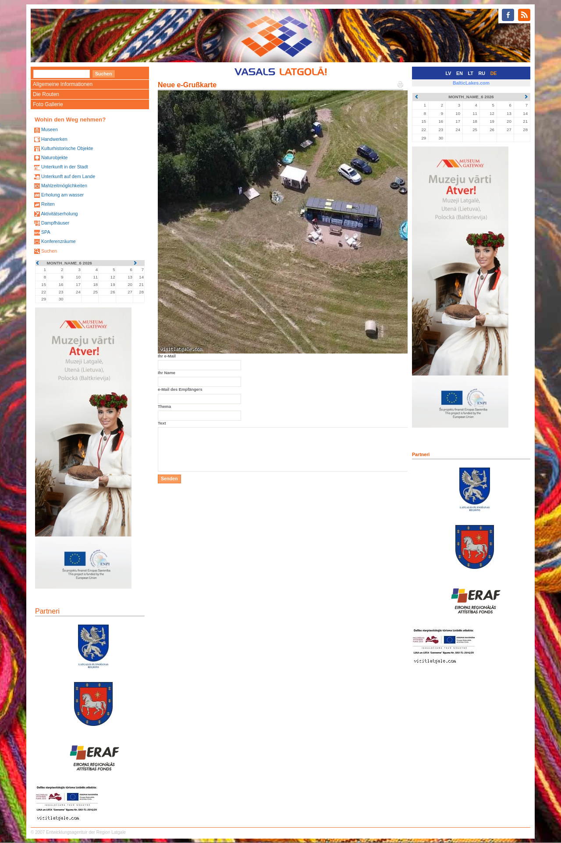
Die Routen (46, 94)
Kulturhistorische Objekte (67, 148)
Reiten (48, 204)
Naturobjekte (54, 157)
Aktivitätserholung (59, 213)
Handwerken (54, 139)
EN (459, 73)
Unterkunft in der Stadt (64, 166)
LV (448, 73)
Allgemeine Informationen (62, 84)
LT (470, 73)
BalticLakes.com (471, 83)
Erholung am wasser (62, 194)
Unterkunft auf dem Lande (68, 176)
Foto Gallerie (48, 104)
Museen (49, 129)
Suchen (49, 251)
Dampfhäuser (55, 222)
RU (482, 73)
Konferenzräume (58, 241)
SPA (45, 232)
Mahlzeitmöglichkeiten (64, 185)
